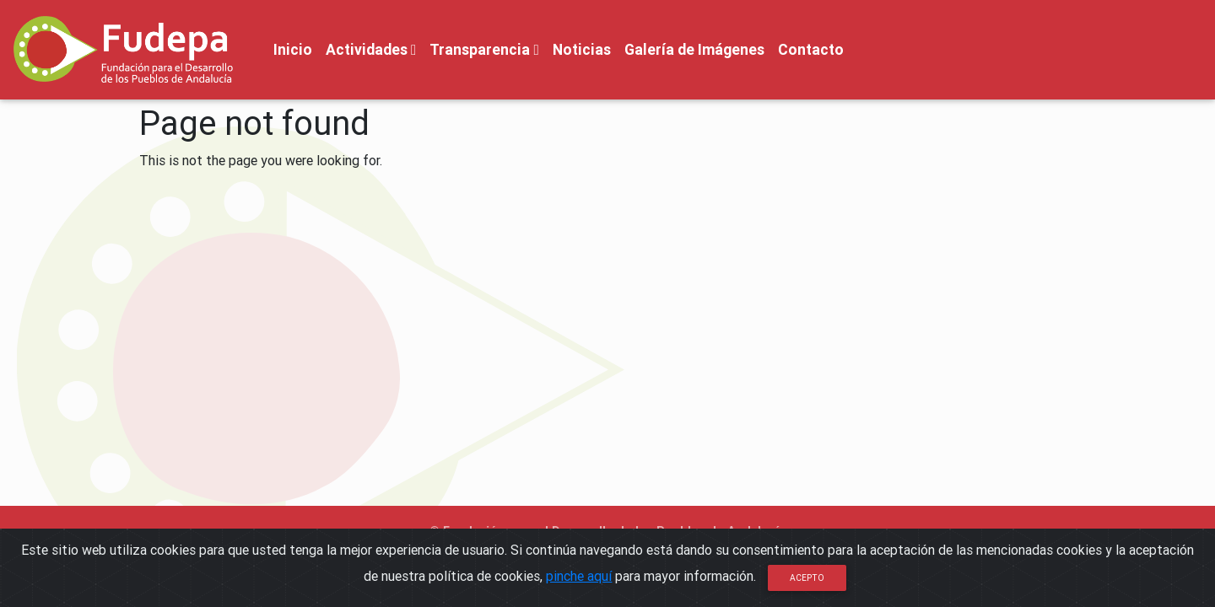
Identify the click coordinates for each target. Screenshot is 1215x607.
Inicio (292, 49)
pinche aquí (579, 575)
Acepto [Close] (807, 577)
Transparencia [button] (483, 49)
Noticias (582, 49)
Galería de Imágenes (694, 49)
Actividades (371, 49)
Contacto (811, 49)
